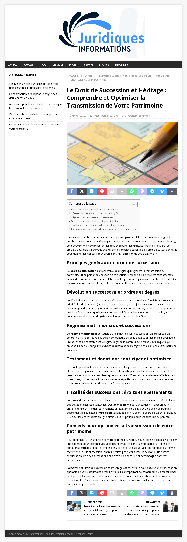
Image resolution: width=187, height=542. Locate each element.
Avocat (28, 64)
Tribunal (87, 64)
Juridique (58, 64)
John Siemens (100, 115)
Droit (72, 64)
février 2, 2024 (79, 115)
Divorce (104, 64)
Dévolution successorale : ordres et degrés (94, 213)
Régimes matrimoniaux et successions (92, 217)
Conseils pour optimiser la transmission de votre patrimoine (104, 229)
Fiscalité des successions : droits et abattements (97, 225)
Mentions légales (84, 533)
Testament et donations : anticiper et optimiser (96, 221)
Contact (12, 64)
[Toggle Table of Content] (132, 204)
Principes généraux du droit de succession (94, 209)
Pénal (42, 64)
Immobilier (121, 64)
